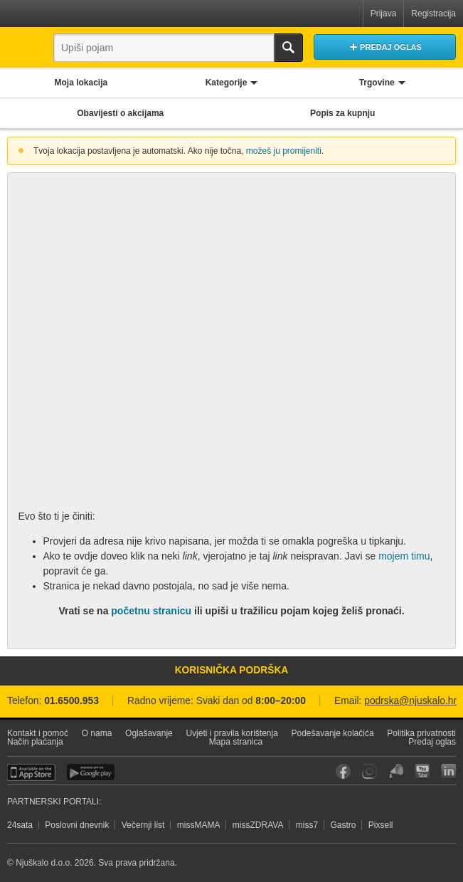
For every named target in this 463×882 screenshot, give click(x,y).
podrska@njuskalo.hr (410, 700)
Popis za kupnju (342, 113)
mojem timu (404, 556)
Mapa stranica (235, 741)
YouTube (422, 771)
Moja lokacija (80, 83)
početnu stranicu (151, 610)
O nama (97, 733)
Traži (289, 47)
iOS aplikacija (31, 772)
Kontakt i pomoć (37, 733)
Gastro (343, 825)
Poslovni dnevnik (77, 825)
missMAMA (198, 825)
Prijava (384, 14)
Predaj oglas (432, 741)
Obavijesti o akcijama (120, 113)
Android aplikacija (91, 772)
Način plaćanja (35, 741)
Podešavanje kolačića (333, 733)
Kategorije (227, 83)
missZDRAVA (258, 825)
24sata (20, 825)
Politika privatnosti (421, 733)
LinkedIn (448, 771)
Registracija (433, 14)
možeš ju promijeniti (283, 151)
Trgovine (377, 83)
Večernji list (143, 825)
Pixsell (380, 825)
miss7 (307, 825)
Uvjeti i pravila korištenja (231, 733)
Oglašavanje (149, 733)
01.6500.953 (71, 700)
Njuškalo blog (395, 771)
